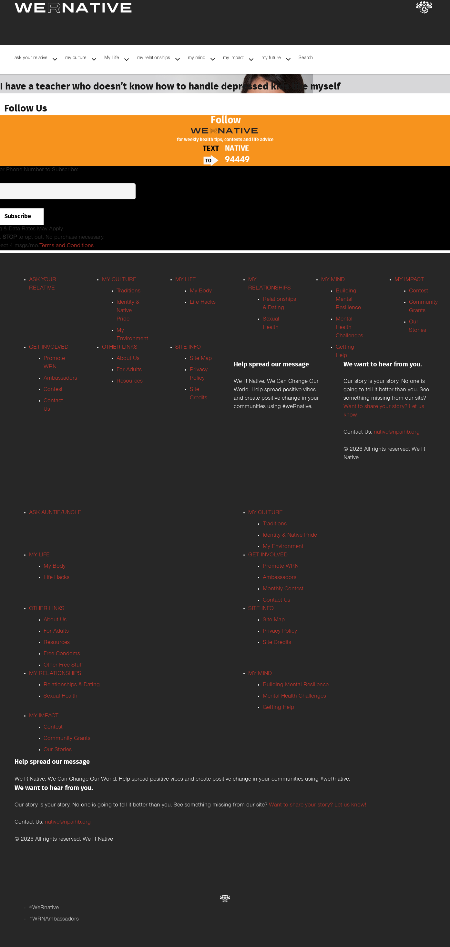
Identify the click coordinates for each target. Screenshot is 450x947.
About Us (128, 359)
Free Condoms (62, 654)
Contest (53, 390)
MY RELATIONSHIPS (55, 674)
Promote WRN (281, 567)
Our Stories (58, 750)
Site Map (201, 359)
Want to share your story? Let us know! (317, 805)
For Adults (129, 370)
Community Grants (67, 739)
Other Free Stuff (63, 665)
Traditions (128, 291)
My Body (201, 291)
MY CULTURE (119, 280)
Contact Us (276, 601)
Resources (130, 381)
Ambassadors (60, 379)
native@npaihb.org (397, 433)
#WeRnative (44, 908)
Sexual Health (60, 697)
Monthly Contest (283, 589)
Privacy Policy (280, 632)
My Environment (283, 547)
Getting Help (278, 708)
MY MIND (333, 280)
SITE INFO (188, 348)
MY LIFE (185, 280)
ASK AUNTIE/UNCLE (55, 513)
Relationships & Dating (72, 685)
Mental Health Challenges (349, 328)
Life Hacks (203, 303)
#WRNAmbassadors (54, 919)
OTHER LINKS (120, 348)
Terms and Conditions (66, 246)
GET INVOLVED (48, 348)
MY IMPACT (409, 280)
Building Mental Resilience (348, 300)
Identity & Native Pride (128, 311)
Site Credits (277, 643)
